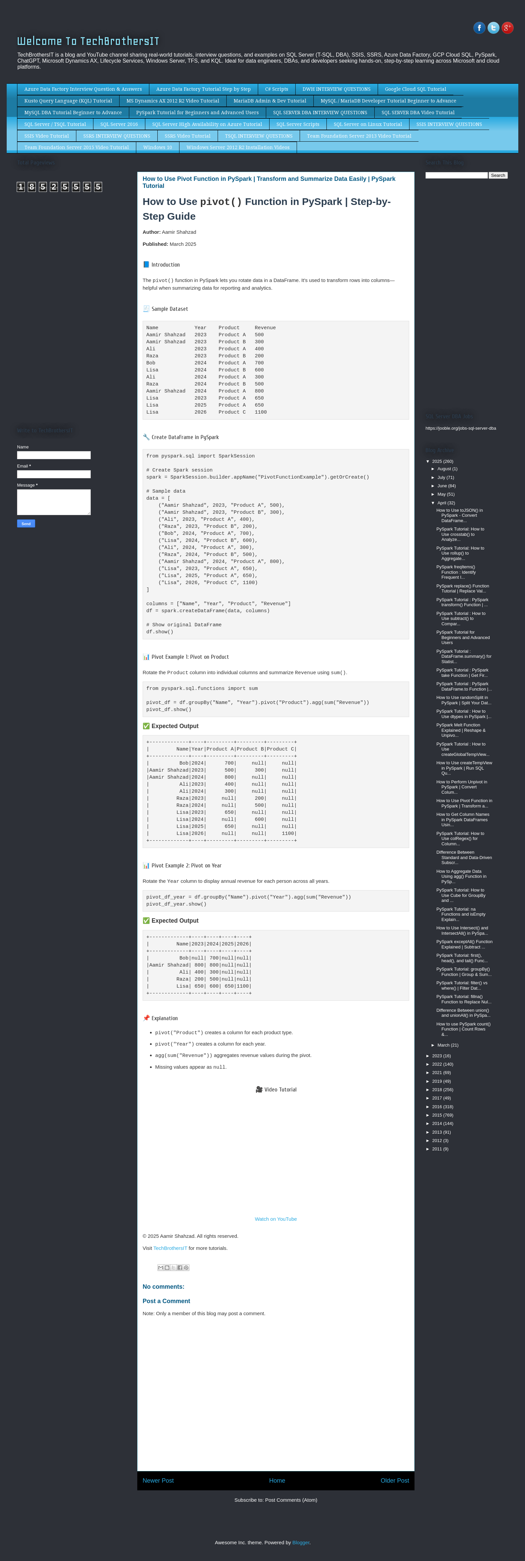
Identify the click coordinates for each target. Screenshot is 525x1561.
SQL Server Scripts (298, 124)
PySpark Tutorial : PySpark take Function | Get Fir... (462, 672)
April (443, 502)
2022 (437, 1064)
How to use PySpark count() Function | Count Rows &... (463, 1029)
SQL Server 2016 (119, 124)
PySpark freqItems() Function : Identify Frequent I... (456, 572)
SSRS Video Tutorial (188, 136)
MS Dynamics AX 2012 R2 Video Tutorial (173, 100)
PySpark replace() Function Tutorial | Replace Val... (462, 588)
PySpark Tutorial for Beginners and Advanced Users (197, 112)
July (442, 477)
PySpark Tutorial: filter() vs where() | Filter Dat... (461, 985)
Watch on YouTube (276, 1214)
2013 (437, 1132)
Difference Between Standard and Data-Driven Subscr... (464, 857)
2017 (437, 1098)
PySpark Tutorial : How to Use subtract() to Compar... (460, 618)
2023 (437, 1055)
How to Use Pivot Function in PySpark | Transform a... (464, 803)
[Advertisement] (73, 260)
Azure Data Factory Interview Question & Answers (83, 89)
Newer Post (158, 1475)
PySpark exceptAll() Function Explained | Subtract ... (464, 944)
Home (277, 1475)
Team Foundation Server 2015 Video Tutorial (76, 147)
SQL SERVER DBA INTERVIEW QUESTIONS (320, 112)
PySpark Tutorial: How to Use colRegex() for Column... (460, 838)
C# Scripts (276, 89)
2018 (437, 1089)
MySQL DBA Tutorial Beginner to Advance (73, 112)
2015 (437, 1115)
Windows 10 (157, 147)
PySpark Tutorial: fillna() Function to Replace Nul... (464, 999)
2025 (437, 461)
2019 (437, 1081)
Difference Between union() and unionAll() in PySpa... (463, 1013)
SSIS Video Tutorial (46, 136)
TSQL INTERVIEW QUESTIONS (259, 136)
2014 (437, 1123)
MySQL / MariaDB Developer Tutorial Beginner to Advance (388, 100)
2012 (437, 1140)
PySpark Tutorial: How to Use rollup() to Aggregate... (460, 553)
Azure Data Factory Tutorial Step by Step (203, 89)
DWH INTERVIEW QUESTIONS (337, 89)
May (442, 494)
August (445, 468)
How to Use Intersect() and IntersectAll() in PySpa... (462, 930)
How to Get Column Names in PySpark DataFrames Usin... (462, 819)
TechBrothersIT (170, 1243)
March (444, 1045)
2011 (437, 1148)
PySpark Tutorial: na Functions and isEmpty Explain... (460, 914)
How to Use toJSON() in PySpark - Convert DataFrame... (459, 515)
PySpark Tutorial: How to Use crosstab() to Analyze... (460, 534)
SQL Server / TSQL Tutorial (55, 124)
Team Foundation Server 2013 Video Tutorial (359, 136)
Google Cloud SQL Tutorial (415, 89)
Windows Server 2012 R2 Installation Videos (238, 147)
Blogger (300, 1537)
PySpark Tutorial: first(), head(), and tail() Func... (462, 958)
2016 (437, 1106)
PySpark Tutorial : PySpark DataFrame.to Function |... (464, 686)
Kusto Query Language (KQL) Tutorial (68, 100)
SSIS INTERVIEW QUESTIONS (449, 124)
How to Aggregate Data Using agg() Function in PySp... (461, 876)
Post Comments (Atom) (291, 1495)
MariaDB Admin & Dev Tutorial (270, 100)
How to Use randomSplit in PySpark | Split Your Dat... (463, 700)
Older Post (395, 1475)
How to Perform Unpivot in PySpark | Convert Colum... (461, 787)
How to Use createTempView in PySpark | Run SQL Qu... (464, 768)
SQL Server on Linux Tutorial (368, 124)
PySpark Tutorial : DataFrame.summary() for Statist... (464, 656)
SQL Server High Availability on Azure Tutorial (207, 124)
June (443, 485)
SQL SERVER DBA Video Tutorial (418, 112)
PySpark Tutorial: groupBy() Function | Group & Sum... (464, 972)
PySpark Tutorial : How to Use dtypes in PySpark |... (463, 714)
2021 (437, 1072)
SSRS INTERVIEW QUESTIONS (116, 136)
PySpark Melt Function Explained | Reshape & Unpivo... (460, 730)
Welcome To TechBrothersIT (88, 41)
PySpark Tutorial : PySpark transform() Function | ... (462, 602)
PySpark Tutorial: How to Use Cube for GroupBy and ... (460, 895)
